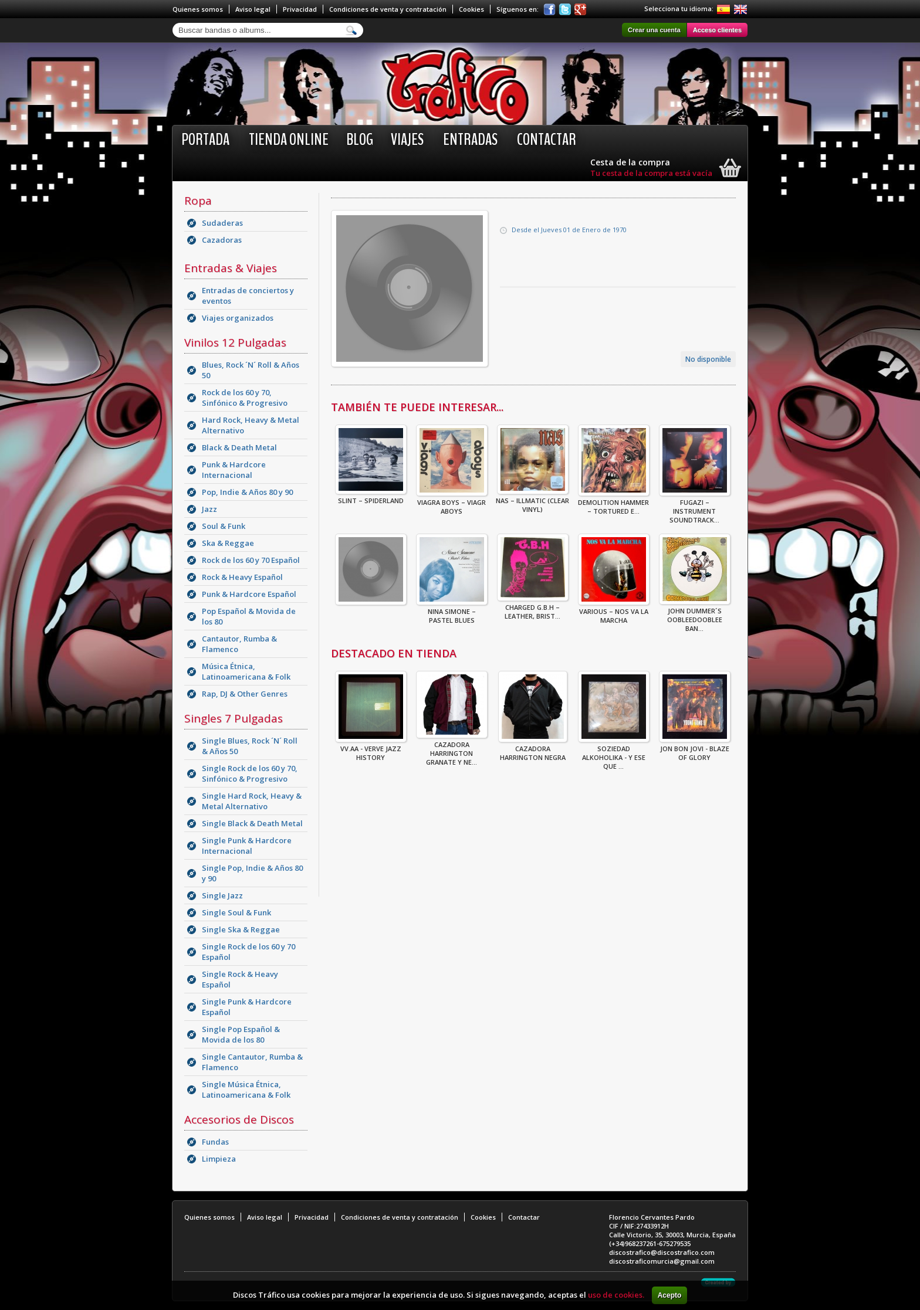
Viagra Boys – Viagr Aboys (452, 503)
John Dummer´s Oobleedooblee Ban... (694, 616)
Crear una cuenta (654, 29)
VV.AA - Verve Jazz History (371, 749)
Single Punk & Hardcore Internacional (247, 845)
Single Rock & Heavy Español (240, 979)
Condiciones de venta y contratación (388, 9)
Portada (205, 139)
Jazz (209, 509)
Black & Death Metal (239, 447)
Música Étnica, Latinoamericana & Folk (246, 671)
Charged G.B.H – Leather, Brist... (533, 608)
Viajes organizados (237, 318)
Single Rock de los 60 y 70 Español (248, 951)
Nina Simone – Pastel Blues (452, 612)
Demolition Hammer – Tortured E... (614, 503)
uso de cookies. (616, 1294)
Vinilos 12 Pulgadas (235, 342)
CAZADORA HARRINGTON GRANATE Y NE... (452, 749)
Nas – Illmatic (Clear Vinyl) (532, 501)
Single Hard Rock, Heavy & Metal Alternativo (252, 801)
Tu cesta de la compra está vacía (651, 173)
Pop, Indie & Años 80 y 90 (247, 492)
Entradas (470, 139)
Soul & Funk (223, 526)
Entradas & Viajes (230, 268)
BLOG (359, 139)
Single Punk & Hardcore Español (247, 1006)
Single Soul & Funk (236, 912)
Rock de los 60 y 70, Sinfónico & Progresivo (245, 397)
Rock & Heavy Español (242, 577)
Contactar (546, 139)
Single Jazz (222, 895)
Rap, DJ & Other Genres (245, 693)
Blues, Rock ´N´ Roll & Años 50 (250, 370)
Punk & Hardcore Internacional (234, 469)
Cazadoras (222, 240)
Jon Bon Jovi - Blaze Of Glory (694, 749)
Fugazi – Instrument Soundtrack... (694, 507)
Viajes (407, 139)
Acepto (670, 1295)
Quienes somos (197, 9)
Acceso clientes (717, 29)
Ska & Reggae (228, 543)
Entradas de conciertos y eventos (248, 295)
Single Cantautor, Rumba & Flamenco (252, 1062)
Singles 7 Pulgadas (233, 718)
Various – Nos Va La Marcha (614, 612)
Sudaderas (222, 223)
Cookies (471, 9)
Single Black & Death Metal (252, 823)
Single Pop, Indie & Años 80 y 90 (252, 873)
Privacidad (300, 9)
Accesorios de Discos (239, 1119)
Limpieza (219, 1158)
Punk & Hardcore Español (249, 594)
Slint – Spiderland (371, 497)
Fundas (215, 1141)
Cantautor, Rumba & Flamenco (239, 643)
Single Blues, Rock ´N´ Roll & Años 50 (249, 745)
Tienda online (289, 139)
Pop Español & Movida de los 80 (249, 616)
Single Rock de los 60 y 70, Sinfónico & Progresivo (249, 773)
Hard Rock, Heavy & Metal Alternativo (250, 425)
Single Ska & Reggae (241, 929)
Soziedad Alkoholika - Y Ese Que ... (614, 754)
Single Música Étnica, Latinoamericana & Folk (246, 1089)
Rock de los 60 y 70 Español (251, 560)
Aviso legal (252, 9)
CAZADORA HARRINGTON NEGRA (532, 749)
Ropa (198, 200)
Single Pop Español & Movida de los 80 (241, 1034)
